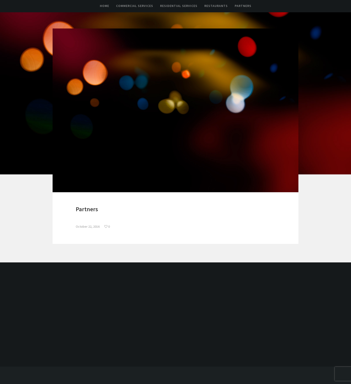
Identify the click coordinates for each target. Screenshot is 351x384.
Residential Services (178, 6)
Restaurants (216, 6)
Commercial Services (134, 6)
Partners (243, 6)
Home (104, 6)
